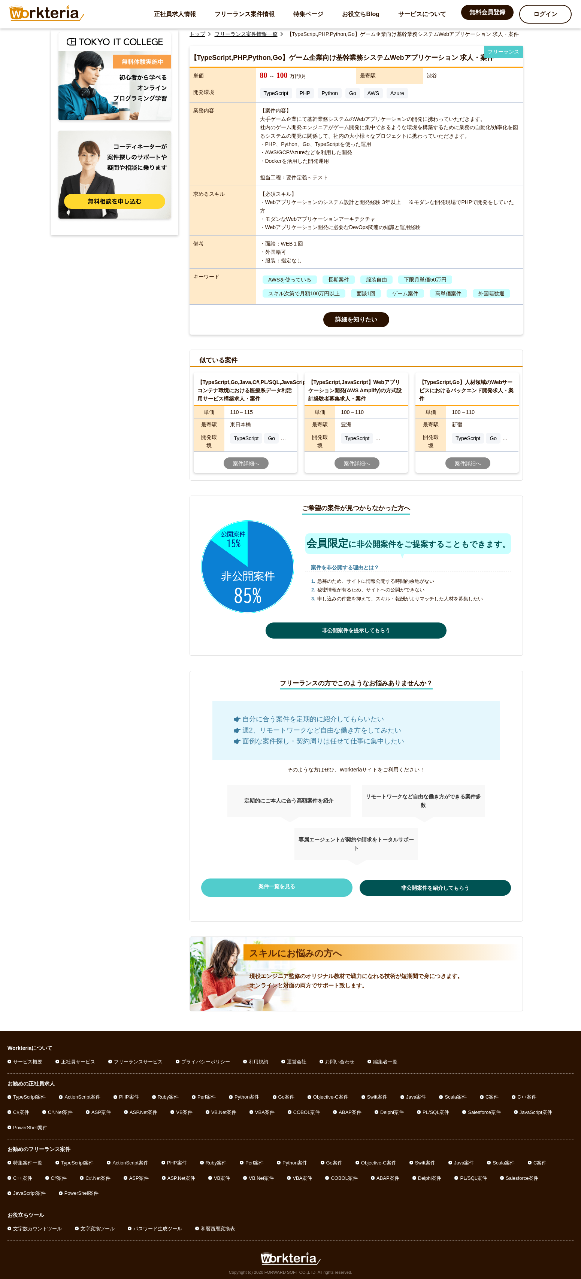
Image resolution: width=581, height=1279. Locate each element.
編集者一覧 (385, 1059)
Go (352, 93)
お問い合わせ (339, 1059)
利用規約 (258, 1059)
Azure (397, 93)
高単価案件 (448, 293)
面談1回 (366, 293)
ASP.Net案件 (143, 1109)
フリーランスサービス (138, 1059)
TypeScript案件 (29, 1094)
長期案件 (338, 280)
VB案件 (184, 1109)
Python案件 (246, 1094)
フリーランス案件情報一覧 (246, 34)
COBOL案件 (306, 1109)
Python (329, 93)
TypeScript (276, 93)
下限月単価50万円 (425, 280)
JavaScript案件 (536, 1109)
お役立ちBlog (360, 14)
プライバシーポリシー (205, 1059)
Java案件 (416, 1094)
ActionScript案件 (82, 1094)
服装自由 (376, 280)
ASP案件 (101, 1109)
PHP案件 (129, 1094)
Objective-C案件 (330, 1094)
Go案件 (286, 1094)
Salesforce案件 (484, 1109)
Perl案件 (206, 1094)
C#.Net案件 (60, 1109)
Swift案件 (377, 1094)
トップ (197, 34)
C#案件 (21, 1109)
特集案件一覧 (27, 1160)
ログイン (545, 14)
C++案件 (526, 1094)
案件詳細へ (246, 463)
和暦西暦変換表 (218, 1226)
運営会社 (296, 1059)
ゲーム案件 (405, 293)
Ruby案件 (168, 1094)
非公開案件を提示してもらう (356, 630)
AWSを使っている (289, 280)
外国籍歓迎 (491, 293)
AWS (373, 93)
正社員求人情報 (175, 14)
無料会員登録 (487, 12)
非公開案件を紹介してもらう (418, 886)
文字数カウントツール (37, 1226)
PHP (305, 93)
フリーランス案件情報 (245, 14)
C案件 (492, 1094)
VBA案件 (265, 1109)
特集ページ (308, 14)
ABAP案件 (350, 1109)
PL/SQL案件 (436, 1109)
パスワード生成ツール (157, 1226)
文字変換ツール (98, 1226)
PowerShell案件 (30, 1125)
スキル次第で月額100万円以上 (304, 293)
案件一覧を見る (294, 886)
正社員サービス (78, 1059)
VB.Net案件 (223, 1109)
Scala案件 (456, 1094)
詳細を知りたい (356, 319)
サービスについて (422, 14)
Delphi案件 (392, 1109)
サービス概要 (27, 1059)
